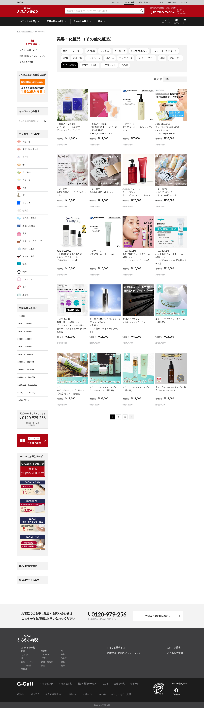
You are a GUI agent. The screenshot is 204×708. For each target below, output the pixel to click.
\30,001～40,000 (24, 339)
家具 (24, 264)
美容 (24, 287)
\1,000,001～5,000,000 (27, 385)
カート (185, 23)
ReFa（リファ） (146, 58)
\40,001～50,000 (24, 347)
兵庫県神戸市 (128, 343)
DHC (162, 58)
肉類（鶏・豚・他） (31, 149)
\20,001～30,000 (24, 331)
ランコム (104, 51)
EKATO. (110, 58)
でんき (160, 2)
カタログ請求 (173, 647)
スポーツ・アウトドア (32, 241)
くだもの (26, 172)
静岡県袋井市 (128, 207)
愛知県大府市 (95, 343)
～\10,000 (21, 316)
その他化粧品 (69, 65)
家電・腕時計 (47, 662)
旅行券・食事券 (29, 218)
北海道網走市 (160, 343)
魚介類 (25, 157)
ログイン (176, 23)
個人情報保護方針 (53, 694)
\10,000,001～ (23, 400)
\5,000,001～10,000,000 (27, 392)
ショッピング (115, 2)
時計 (24, 272)
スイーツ (26, 180)
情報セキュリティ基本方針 (81, 694)
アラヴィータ (126, 58)
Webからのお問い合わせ (157, 616)
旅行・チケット (28, 662)
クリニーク (120, 51)
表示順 (158, 79)
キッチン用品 (28, 256)
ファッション (28, 279)
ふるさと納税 (129, 2)
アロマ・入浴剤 (89, 65)
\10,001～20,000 (24, 324)
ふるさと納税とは (116, 647)
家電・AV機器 (29, 226)
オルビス (77, 58)
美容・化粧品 (27, 32)
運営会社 (21, 694)
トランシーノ (94, 58)
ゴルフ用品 (26, 665)
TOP (18, 32)
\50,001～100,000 (25, 354)
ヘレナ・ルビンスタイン (164, 51)
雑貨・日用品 (28, 249)
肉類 (23, 651)
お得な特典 (171, 2)
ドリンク (26, 203)
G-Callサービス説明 (29, 580)
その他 (124, 65)
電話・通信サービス (146, 2)
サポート (183, 2)
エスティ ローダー (72, 51)
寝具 (24, 233)
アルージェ (175, 58)
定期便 (25, 295)
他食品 (25, 210)
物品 (63, 665)
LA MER (91, 51)
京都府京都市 (62, 145)
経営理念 (35, 694)
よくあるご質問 (26, 62)
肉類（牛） (27, 142)
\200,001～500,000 (25, 369)
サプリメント (109, 65)
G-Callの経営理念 (28, 566)
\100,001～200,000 (25, 362)
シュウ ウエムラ (139, 51)
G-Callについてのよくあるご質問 (115, 694)
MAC (65, 58)
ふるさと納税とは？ (28, 50)
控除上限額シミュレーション (32, 56)
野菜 (24, 187)
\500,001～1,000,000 (26, 377)
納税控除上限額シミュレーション (124, 653)
